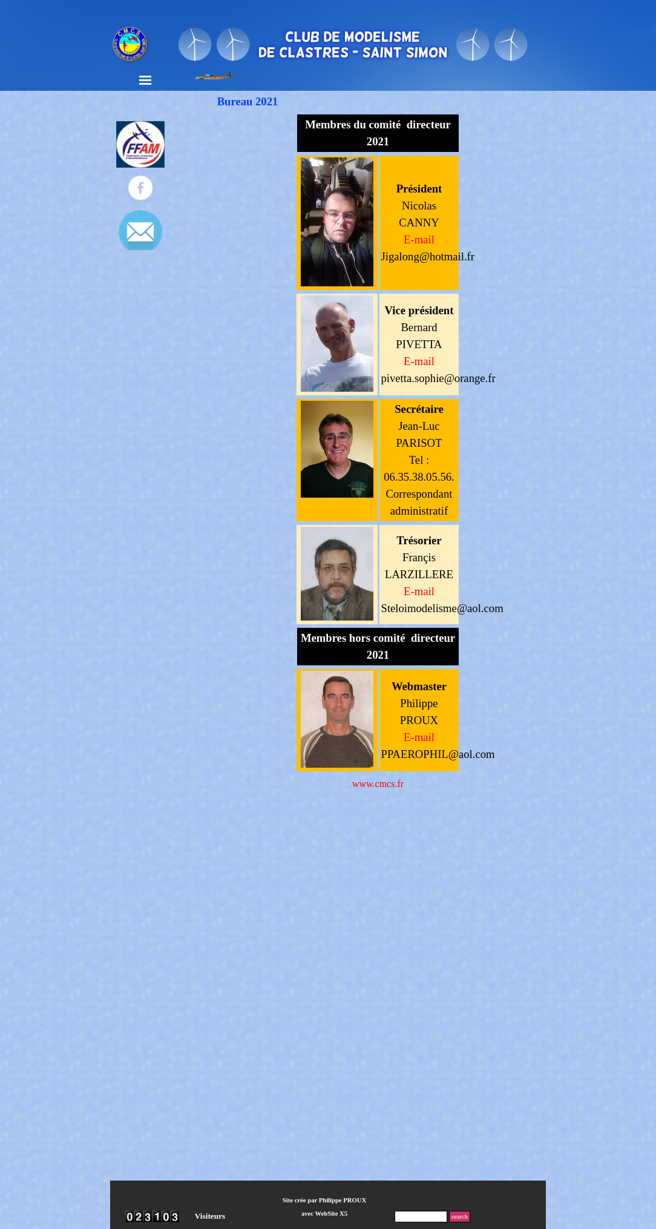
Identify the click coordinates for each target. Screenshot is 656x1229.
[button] (419, 240)
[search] (421, 1216)
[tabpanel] (378, 133)
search (459, 1216)
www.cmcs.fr (378, 784)
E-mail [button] (419, 361)
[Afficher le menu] (145, 80)
